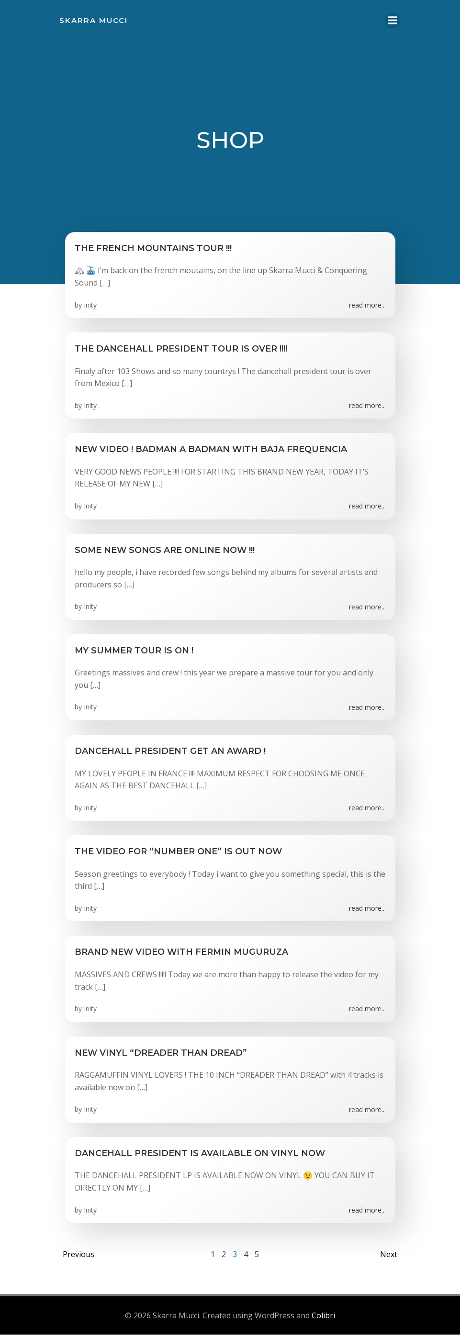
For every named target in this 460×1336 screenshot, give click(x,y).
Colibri (323, 1317)
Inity (90, 306)
